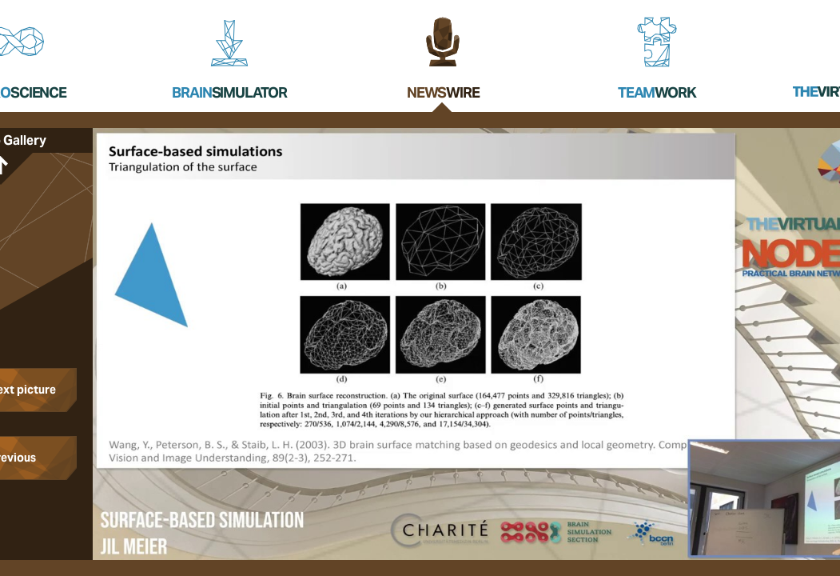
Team (657, 92)
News (443, 92)
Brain (229, 92)
